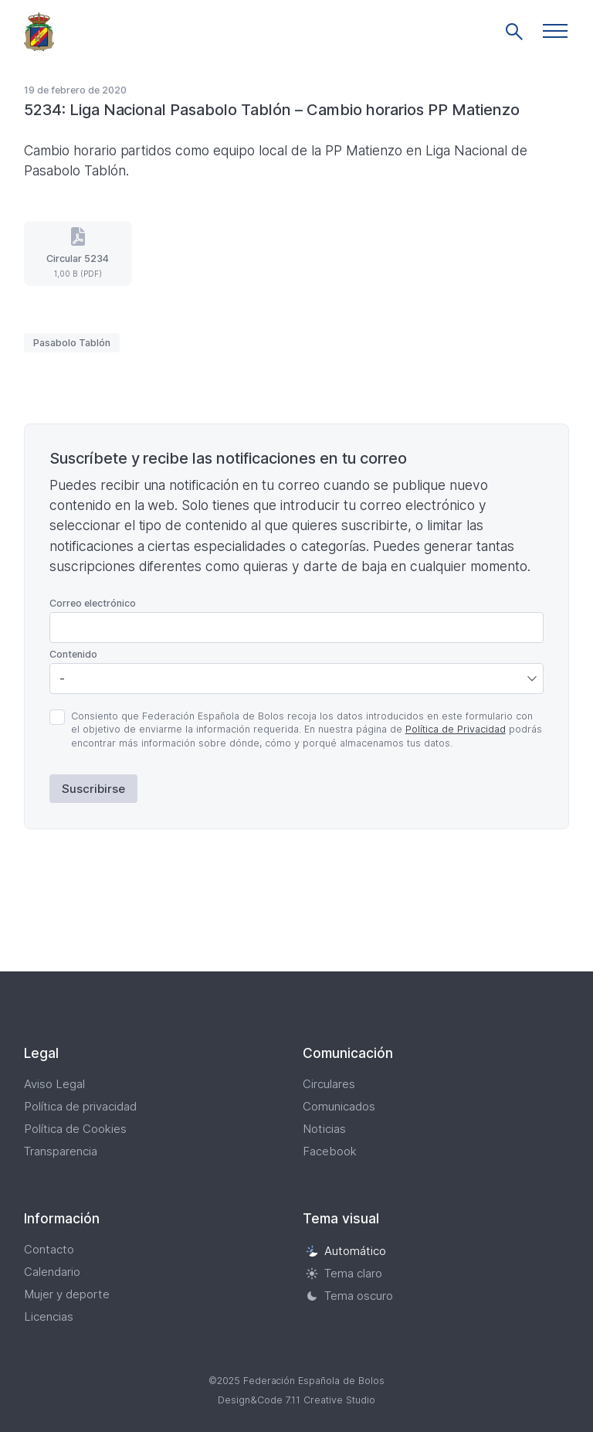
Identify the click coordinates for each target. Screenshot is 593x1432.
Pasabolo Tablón (71, 343)
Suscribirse (93, 788)
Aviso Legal (54, 1084)
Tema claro (344, 1273)
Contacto (49, 1249)
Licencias (48, 1316)
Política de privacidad (80, 1106)
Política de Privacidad (455, 729)
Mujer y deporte (67, 1294)
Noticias (324, 1128)
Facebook (330, 1151)
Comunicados (339, 1106)
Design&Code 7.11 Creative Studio (296, 1400)
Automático (346, 1250)
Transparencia (60, 1151)
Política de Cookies (75, 1128)
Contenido (73, 654)
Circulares (329, 1084)
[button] (555, 31)
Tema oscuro (349, 1295)
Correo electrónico (92, 603)
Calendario (52, 1271)
